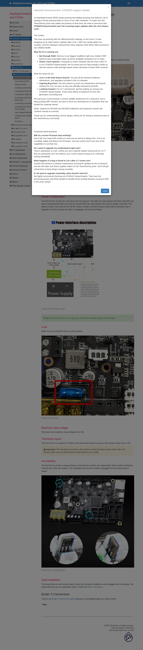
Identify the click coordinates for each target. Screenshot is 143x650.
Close (105, 191)
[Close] (108, 7)
